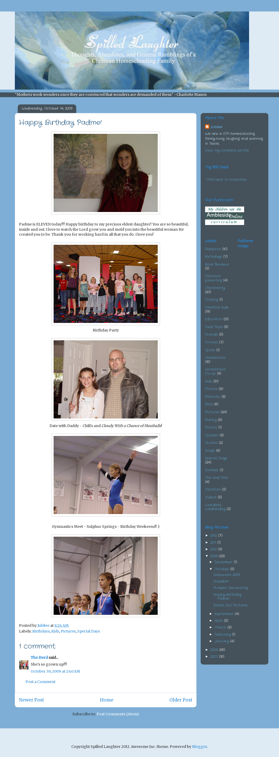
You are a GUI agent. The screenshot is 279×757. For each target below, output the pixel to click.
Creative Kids (217, 307)
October (222, 569)
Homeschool (215, 357)
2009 (214, 556)
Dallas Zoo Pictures (230, 605)
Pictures (68, 631)
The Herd (39, 657)
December (224, 562)
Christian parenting (213, 278)
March (220, 627)
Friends (211, 334)
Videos (211, 497)
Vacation (213, 489)
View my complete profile (227, 150)
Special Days (88, 631)
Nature (211, 388)
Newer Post (31, 700)
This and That (216, 477)
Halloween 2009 (226, 574)
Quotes (211, 442)
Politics (211, 427)
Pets (209, 404)
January (222, 641)
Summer (212, 470)
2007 (214, 656)
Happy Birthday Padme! (227, 596)
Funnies (211, 342)
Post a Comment (40, 681)
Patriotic (212, 396)
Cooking (211, 299)
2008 (214, 649)
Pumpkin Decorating (230, 587)
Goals (210, 350)
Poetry (211, 419)
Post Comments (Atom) (118, 714)
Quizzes (211, 435)
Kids (55, 631)
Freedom (221, 581)
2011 (213, 542)
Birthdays (41, 631)
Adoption (213, 249)
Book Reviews (217, 264)
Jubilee (216, 126)
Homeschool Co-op (215, 371)
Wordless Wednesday (215, 507)
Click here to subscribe (226, 179)
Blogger (199, 746)
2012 (214, 535)
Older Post (180, 700)
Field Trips (214, 326)
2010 (214, 549)
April (219, 620)
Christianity (215, 287)
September (224, 613)
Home (106, 700)
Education (213, 319)
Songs (210, 450)
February (223, 634)
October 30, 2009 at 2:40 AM (55, 671)
